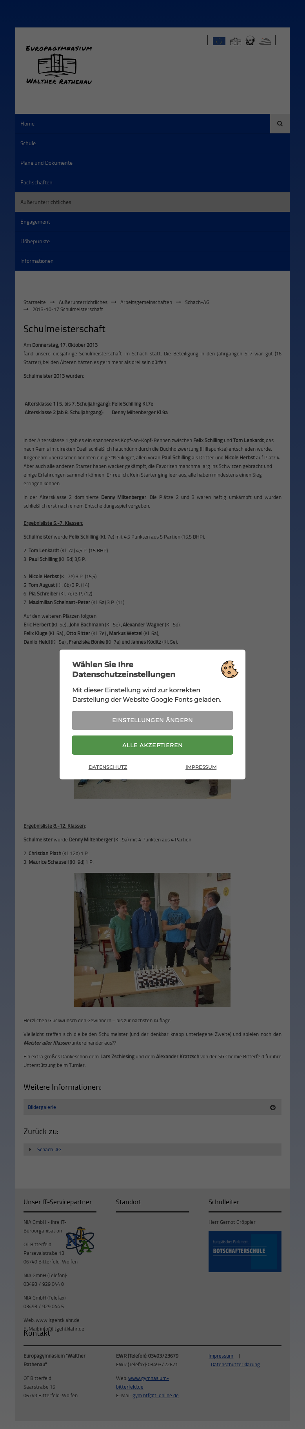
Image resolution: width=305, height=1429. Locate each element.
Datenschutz (108, 767)
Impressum (200, 767)
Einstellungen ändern (152, 720)
